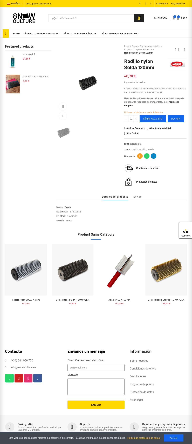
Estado (60, 220)
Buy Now (175, 118)
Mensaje (72, 374)
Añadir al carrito (152, 118)
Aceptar (173, 437)
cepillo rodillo (138, 149)
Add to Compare (135, 128)
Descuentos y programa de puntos (163, 424)
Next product (184, 49)
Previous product (175, 49)
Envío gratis (25, 424)
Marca (59, 207)
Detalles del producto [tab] (115, 196)
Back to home (180, 49)
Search (139, 18)
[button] (161, 3)
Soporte (85, 424)
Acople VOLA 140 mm (119, 299)
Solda (68, 207)
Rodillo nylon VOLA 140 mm (26, 299)
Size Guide (132, 133)
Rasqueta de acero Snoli (35, 76)
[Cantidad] (131, 118)
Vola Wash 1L (29, 54)
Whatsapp (146, 156)
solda (151, 149)
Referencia (62, 211)
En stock (61, 216)
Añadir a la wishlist (160, 128)
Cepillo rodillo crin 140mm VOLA (72, 299)
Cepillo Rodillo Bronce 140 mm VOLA (166, 299)
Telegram (153, 156)
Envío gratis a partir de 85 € (38, 4)
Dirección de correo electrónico (140, 156)
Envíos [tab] (137, 196)
